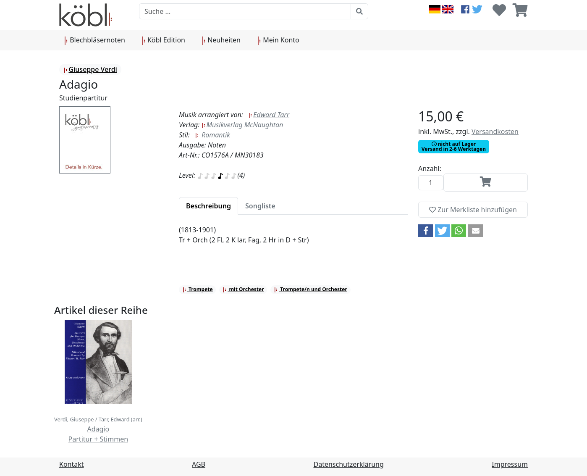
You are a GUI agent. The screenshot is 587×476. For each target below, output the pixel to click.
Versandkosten (495, 131)
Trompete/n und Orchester (310, 289)
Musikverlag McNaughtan (242, 124)
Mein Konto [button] (278, 40)
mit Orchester (243, 289)
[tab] (208, 206)
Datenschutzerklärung (349, 464)
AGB (198, 464)
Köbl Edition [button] (163, 40)
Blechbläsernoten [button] (94, 40)
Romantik (212, 134)
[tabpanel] (293, 240)
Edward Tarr (268, 114)
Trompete (197, 289)
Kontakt (71, 464)
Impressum (510, 464)
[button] (425, 230)
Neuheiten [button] (221, 40)
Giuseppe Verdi (90, 69)
